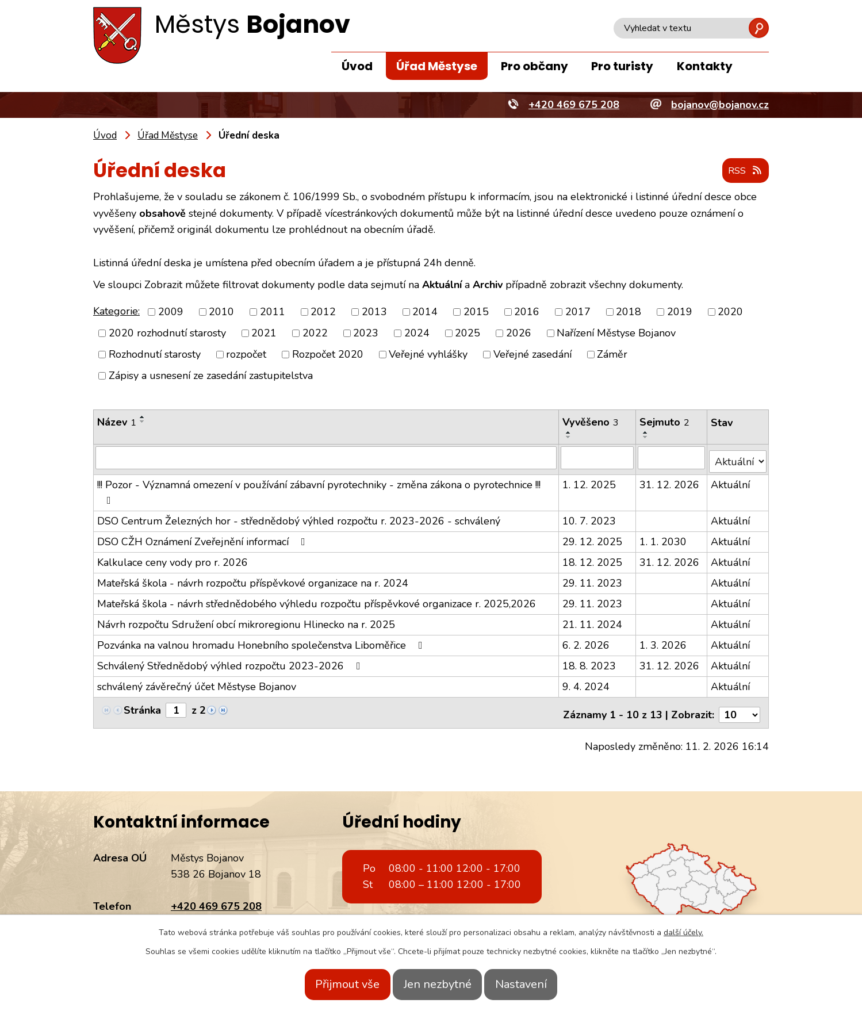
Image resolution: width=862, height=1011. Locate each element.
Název (116, 423)
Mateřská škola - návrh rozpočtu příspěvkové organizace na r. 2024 (252, 579)
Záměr (612, 355)
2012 (323, 312)
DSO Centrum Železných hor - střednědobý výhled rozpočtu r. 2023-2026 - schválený (298, 517)
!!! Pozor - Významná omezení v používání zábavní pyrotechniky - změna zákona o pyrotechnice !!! (319, 487)
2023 (365, 333)
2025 (467, 333)
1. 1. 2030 (664, 538)
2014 (425, 312)
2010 (221, 312)
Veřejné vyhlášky (428, 355)
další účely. (683, 932)
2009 (170, 312)
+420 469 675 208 (216, 898)
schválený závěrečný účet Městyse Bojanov (196, 683)
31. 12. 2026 (670, 481)
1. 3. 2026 (664, 641)
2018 (628, 312)
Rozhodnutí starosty (155, 355)
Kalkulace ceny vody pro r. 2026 (172, 558)
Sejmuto (666, 423)
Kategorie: (116, 312)
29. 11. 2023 (593, 579)
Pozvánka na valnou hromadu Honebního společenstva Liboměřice (262, 641)
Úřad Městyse (436, 66)
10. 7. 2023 (589, 517)
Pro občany (534, 66)
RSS (743, 171)
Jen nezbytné (438, 984)
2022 (315, 333)
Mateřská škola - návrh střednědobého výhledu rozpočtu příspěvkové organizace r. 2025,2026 (316, 600)
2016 (526, 312)
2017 (578, 312)
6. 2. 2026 (586, 641)
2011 (272, 312)
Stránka (142, 706)
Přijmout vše (332, 984)
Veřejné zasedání (532, 355)
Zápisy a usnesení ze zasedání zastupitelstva (211, 376)
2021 (264, 333)
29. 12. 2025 (593, 538)
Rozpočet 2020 (327, 355)
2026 (518, 333)
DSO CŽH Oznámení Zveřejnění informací (203, 538)
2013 (374, 312)
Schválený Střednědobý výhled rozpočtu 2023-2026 (231, 662)
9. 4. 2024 (586, 683)
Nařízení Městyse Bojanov (616, 333)
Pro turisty (622, 66)
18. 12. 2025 (593, 558)
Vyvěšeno (591, 423)
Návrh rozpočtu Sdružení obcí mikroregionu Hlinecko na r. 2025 (246, 620)
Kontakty (705, 66)
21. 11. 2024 (593, 620)
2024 (417, 333)
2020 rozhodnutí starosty (167, 333)
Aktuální (730, 481)
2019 (679, 312)
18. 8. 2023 (589, 662)
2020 (730, 312)
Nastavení (536, 984)
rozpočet (246, 355)
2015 (476, 312)
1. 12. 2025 (589, 481)
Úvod (357, 66)
